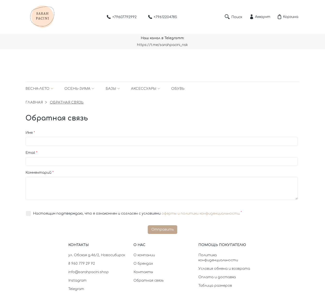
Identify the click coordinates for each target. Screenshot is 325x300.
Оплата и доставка (217, 277)
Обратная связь (148, 280)
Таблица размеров (215, 285)
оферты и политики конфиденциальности (200, 213)
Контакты (143, 272)
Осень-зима (77, 88)
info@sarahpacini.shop (88, 272)
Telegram (76, 289)
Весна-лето (37, 88)
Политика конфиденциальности (218, 257)
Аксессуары (143, 88)
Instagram (77, 280)
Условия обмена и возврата (224, 268)
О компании (144, 255)
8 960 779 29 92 (81, 263)
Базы (111, 88)
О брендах (143, 263)
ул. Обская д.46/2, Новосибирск (96, 255)
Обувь (178, 88)
